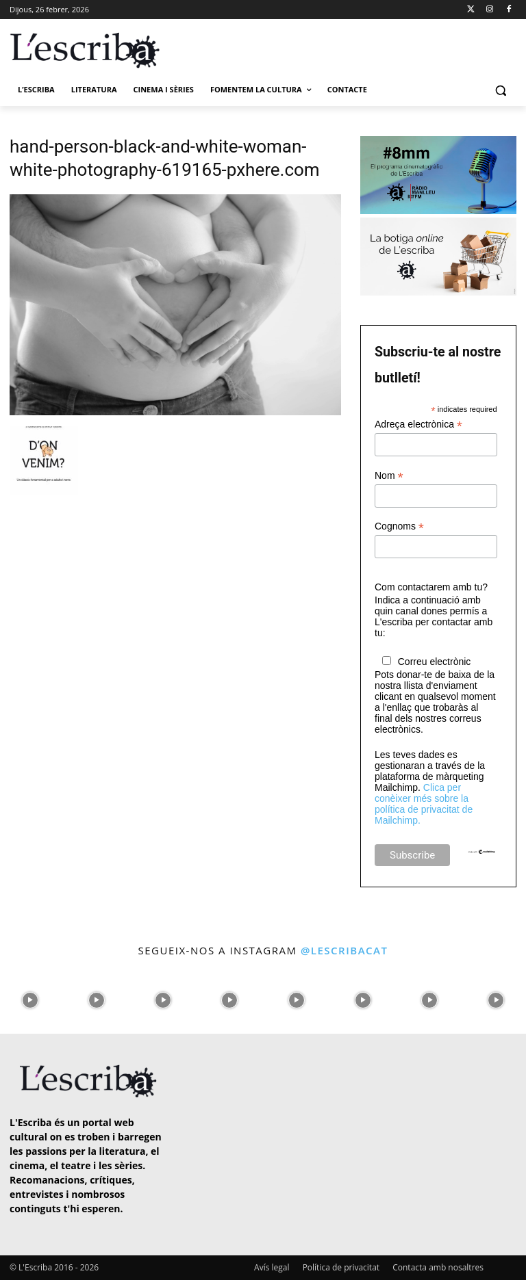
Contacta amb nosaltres (438, 1267)
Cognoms (399, 526)
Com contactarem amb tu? (431, 587)
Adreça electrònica (418, 424)
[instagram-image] (30, 997)
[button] (500, 90)
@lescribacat (344, 950)
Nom (389, 475)
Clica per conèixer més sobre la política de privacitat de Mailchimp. (424, 804)
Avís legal (271, 1267)
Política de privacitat (341, 1267)
